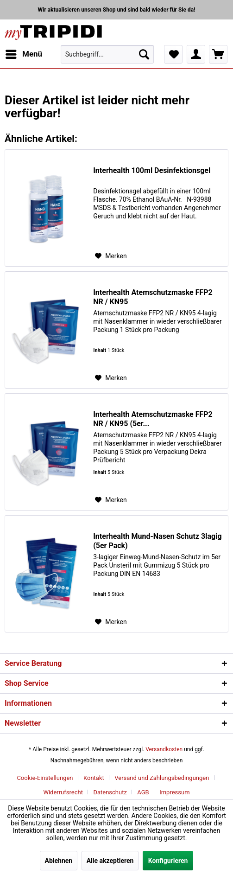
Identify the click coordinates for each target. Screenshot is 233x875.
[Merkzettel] (173, 54)
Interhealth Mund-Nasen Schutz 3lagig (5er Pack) (157, 541)
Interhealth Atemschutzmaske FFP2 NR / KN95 (153, 297)
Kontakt (93, 777)
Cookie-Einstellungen (45, 777)
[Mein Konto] (196, 54)
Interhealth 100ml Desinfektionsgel (151, 170)
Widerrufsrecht (63, 792)
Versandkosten (164, 749)
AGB (143, 792)
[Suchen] (144, 54)
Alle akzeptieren (110, 860)
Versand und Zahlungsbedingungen (161, 777)
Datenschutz (109, 792)
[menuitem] (23, 54)
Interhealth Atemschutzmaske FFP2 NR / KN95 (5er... (153, 419)
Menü (24, 52)
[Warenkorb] (218, 54)
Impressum (174, 792)
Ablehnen (59, 860)
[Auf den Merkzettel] (111, 256)
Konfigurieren (168, 860)
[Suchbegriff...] (107, 54)
